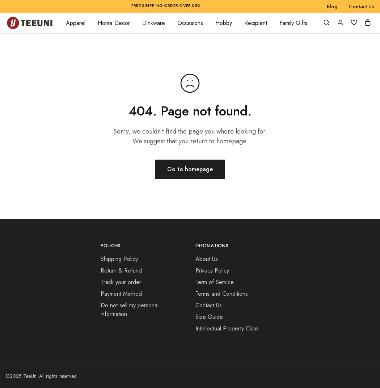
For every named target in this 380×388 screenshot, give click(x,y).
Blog (332, 6)
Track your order (121, 282)
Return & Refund (121, 270)
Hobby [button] (223, 23)
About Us (206, 259)
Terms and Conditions (221, 294)
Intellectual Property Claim (227, 328)
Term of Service (214, 282)
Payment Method (121, 294)
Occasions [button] (190, 23)
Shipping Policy (119, 259)
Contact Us (361, 6)
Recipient (255, 23)
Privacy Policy (212, 270)
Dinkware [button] (153, 23)
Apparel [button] (75, 23)
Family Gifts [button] (293, 23)
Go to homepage (190, 169)
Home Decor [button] (114, 23)
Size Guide (209, 317)
